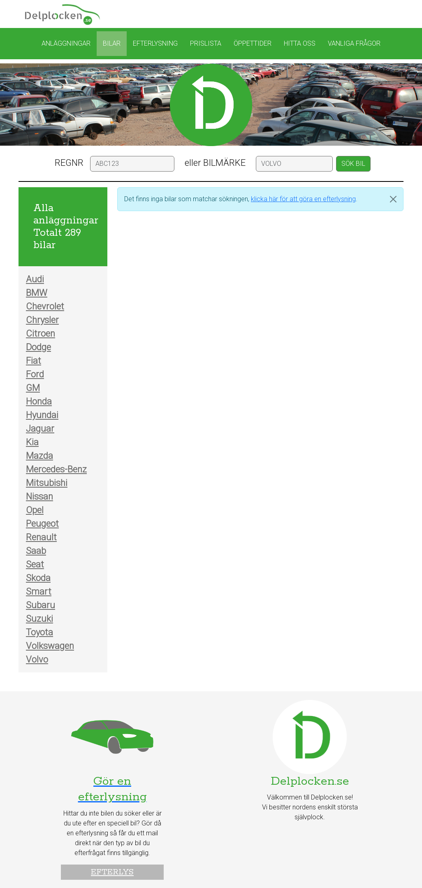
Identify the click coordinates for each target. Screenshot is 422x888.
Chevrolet (45, 306)
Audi (35, 279)
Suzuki (39, 619)
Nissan (39, 496)
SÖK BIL (353, 163)
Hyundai (42, 415)
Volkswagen (50, 646)
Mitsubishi (46, 483)
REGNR (69, 163)
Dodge (38, 347)
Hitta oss (299, 43)
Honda (39, 401)
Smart (38, 591)
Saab (36, 551)
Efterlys (112, 872)
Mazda (39, 456)
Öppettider (252, 43)
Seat (35, 564)
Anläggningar (66, 43)
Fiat (33, 361)
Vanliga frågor (354, 43)
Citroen (40, 333)
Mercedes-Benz (56, 469)
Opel (35, 510)
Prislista (205, 43)
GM (33, 388)
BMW (36, 293)
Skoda (38, 578)
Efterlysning (155, 43)
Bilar (112, 43)
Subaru (40, 605)
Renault (41, 537)
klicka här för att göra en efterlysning (303, 199)
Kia (32, 442)
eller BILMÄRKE (215, 163)
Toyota (39, 632)
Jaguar (40, 428)
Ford (35, 374)
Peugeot (42, 523)
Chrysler (42, 320)
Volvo (37, 659)
